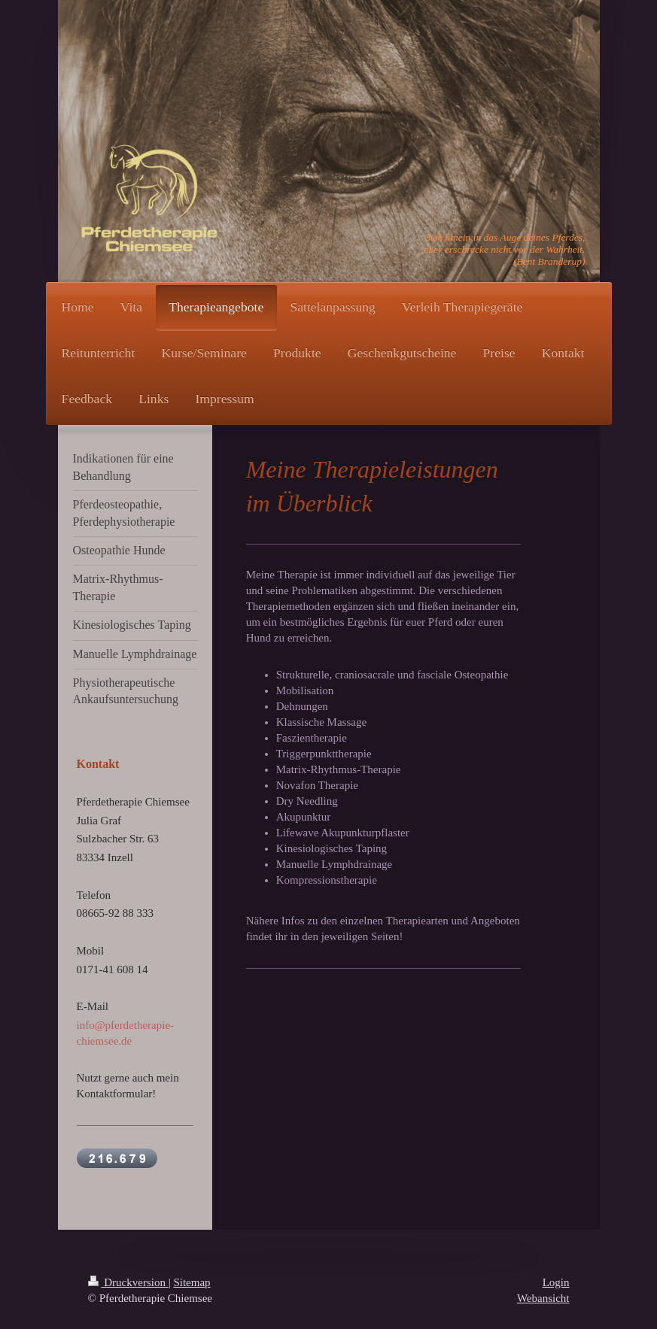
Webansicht (543, 1298)
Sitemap (191, 1282)
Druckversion (128, 1282)
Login (556, 1282)
